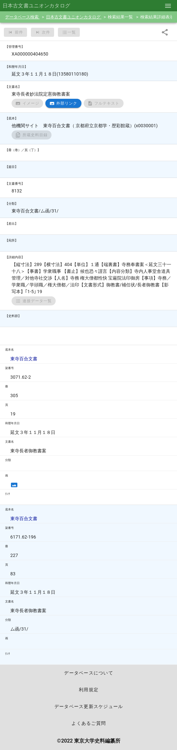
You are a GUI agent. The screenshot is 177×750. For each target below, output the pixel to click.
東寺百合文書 (23, 358)
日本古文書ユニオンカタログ (73, 17)
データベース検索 (22, 17)
